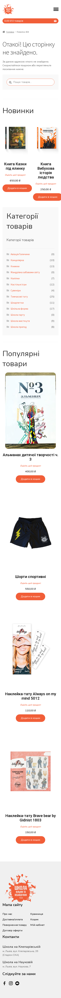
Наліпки (15, 278)
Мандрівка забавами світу (25, 272)
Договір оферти (12, 930)
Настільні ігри (18, 284)
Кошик (34, 919)
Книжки (15, 266)
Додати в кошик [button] (17, 188)
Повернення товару (15, 925)
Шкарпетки (17, 302)
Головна (10, 32)
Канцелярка (17, 260)
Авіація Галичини (20, 254)
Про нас (7, 914)
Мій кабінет (37, 925)
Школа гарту (18, 314)
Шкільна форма (19, 308)
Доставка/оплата (13, 919)
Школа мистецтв (20, 320)
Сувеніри (16, 290)
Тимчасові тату (19, 296)
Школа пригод (19, 326)
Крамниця (36, 914)
